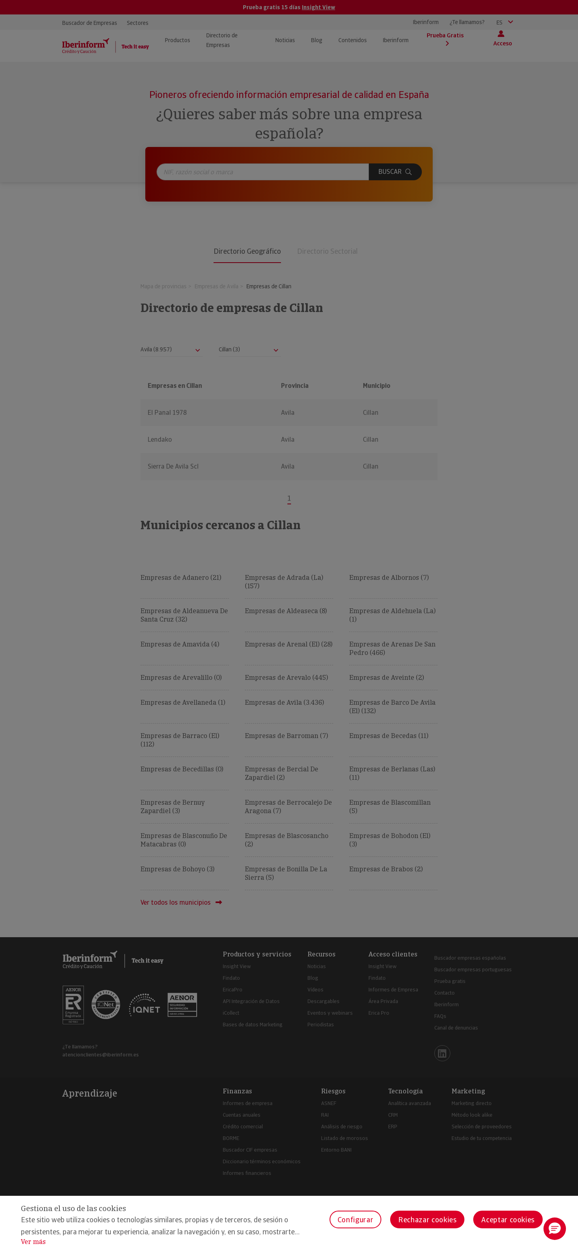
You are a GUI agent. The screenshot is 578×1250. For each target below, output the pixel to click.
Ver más (33, 1242)
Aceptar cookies (508, 1219)
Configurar (355, 1219)
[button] (554, 1228)
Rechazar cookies (427, 1219)
